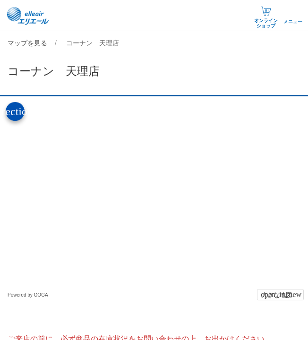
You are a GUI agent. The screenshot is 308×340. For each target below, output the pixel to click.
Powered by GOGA (28, 295)
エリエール (28, 16)
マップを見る (27, 43)
